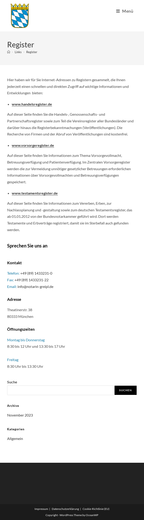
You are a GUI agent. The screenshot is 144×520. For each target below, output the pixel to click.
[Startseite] (8, 52)
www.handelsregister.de (32, 104)
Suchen (125, 390)
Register (31, 52)
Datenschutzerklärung (65, 509)
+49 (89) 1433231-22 (31, 280)
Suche (12, 382)
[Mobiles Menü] (124, 11)
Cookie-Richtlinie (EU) (96, 509)
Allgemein (15, 438)
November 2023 (20, 415)
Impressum (41, 509)
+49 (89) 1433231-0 (36, 273)
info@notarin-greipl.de (35, 286)
